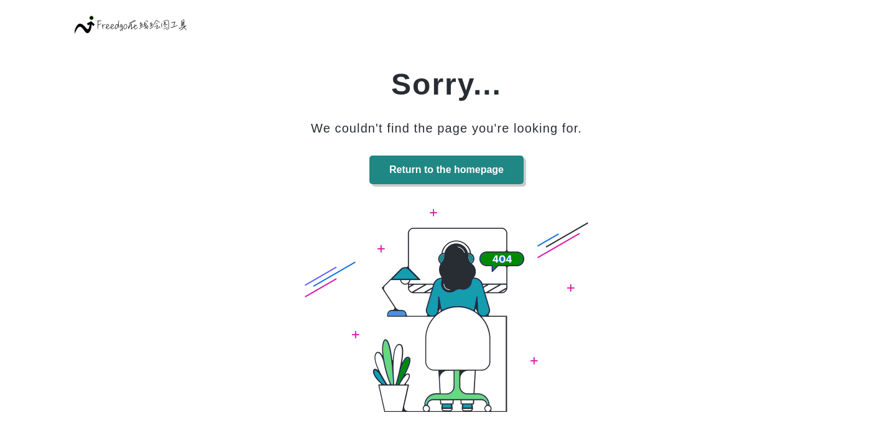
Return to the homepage (446, 169)
